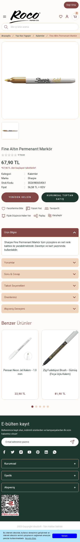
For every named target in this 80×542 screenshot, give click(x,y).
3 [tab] (40, 407)
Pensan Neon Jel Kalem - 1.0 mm (20, 372)
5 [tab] (48, 407)
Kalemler (33, 174)
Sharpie (32, 178)
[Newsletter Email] (40, 442)
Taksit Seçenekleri (14, 285)
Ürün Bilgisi (10, 232)
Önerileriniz (10, 297)
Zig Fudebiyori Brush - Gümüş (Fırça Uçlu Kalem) (60, 372)
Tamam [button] (65, 536)
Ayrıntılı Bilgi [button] (30, 538)
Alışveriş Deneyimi (14, 308)
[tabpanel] (20, 366)
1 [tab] (32, 407)
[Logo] (25, 16)
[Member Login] (67, 16)
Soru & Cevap (12, 274)
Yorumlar (9, 262)
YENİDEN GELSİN (20, 197)
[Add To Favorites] (12, 208)
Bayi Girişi (71, 5)
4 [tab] (44, 407)
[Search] (40, 27)
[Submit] (72, 442)
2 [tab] (36, 407)
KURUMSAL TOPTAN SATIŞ (60, 197)
